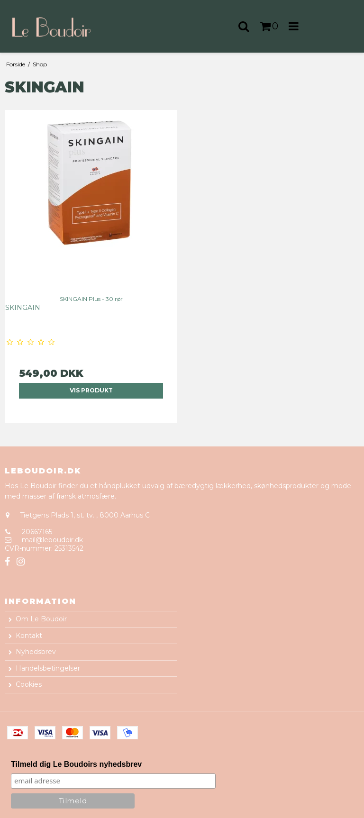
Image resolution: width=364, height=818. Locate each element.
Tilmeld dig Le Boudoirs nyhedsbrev (76, 764)
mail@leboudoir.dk (52, 540)
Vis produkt (91, 390)
